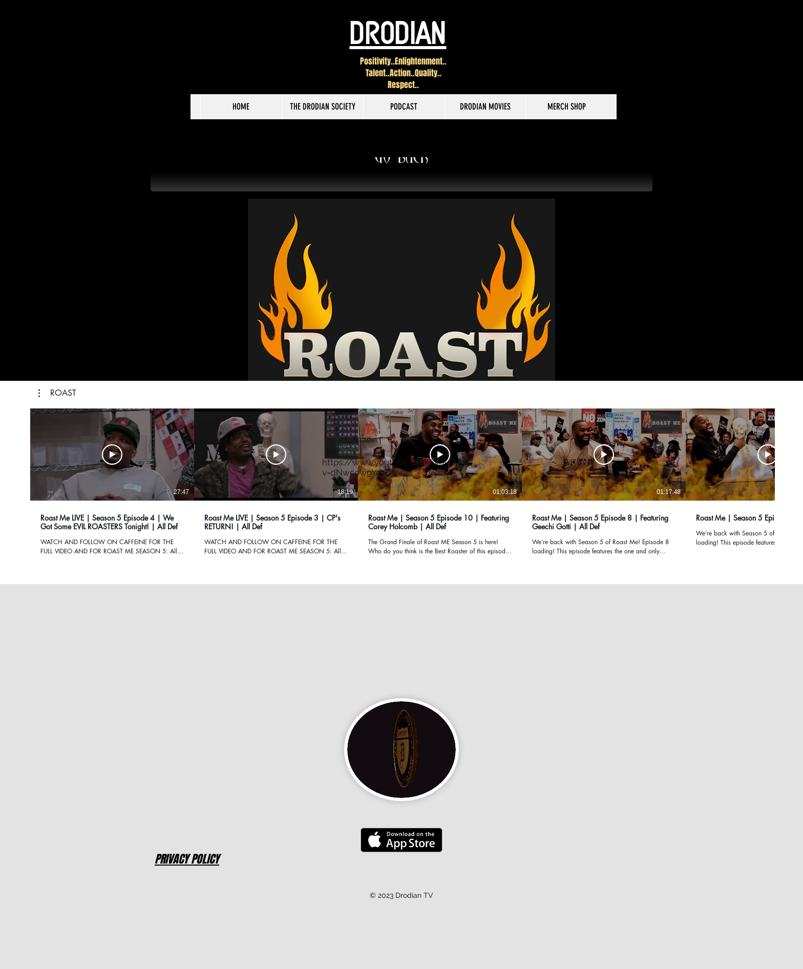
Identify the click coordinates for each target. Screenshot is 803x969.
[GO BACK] (401, 159)
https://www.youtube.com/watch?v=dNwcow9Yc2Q (391, 467)
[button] (57, 393)
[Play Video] (112, 454)
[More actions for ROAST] (57, 393)
